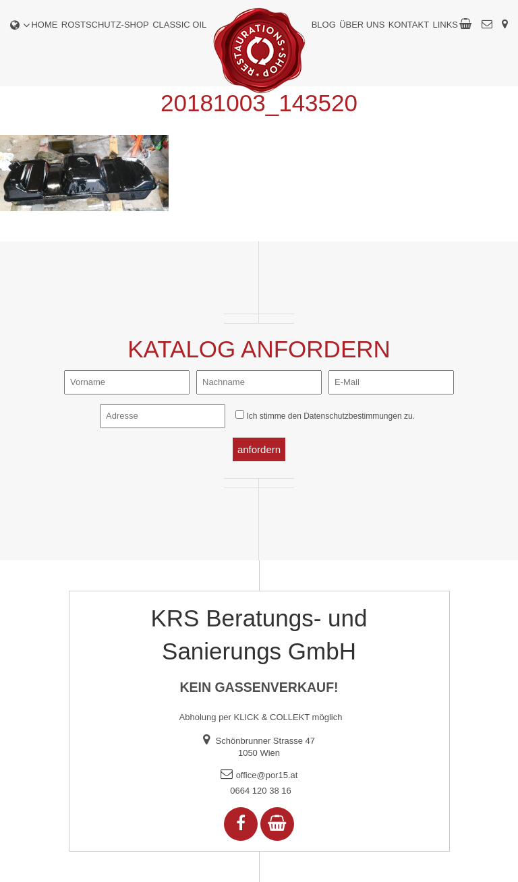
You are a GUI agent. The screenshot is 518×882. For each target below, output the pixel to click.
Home (44, 25)
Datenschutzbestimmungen (352, 416)
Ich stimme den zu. (330, 416)
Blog (324, 25)
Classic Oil (179, 25)
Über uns (361, 25)
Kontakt (408, 25)
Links (445, 25)
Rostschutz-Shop (105, 25)
